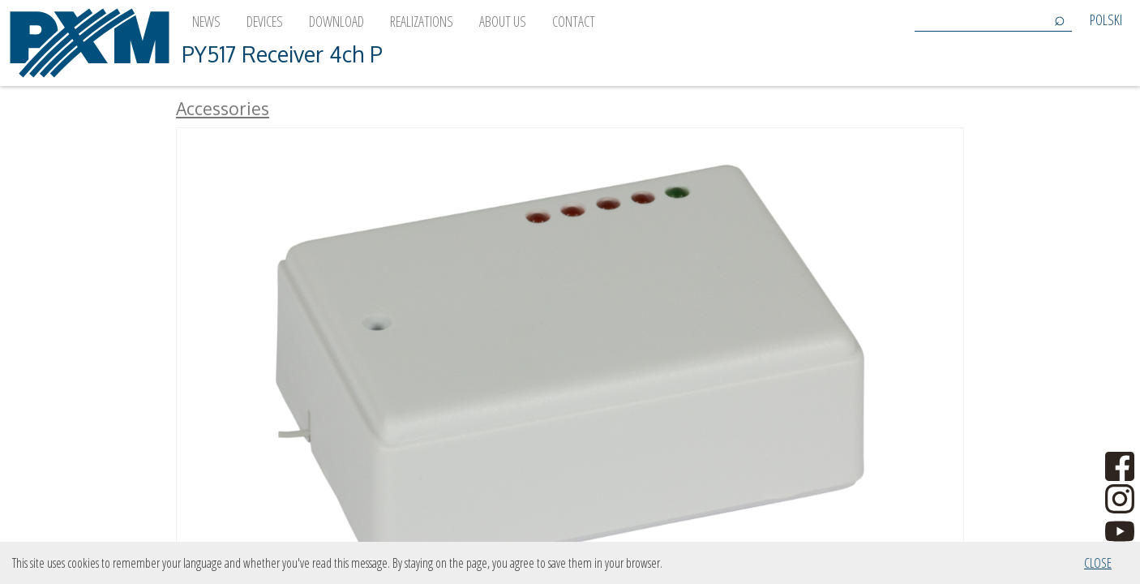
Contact (573, 21)
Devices (264, 21)
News (206, 21)
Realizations (421, 21)
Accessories (222, 108)
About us (502, 21)
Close (1098, 563)
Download (336, 21)
